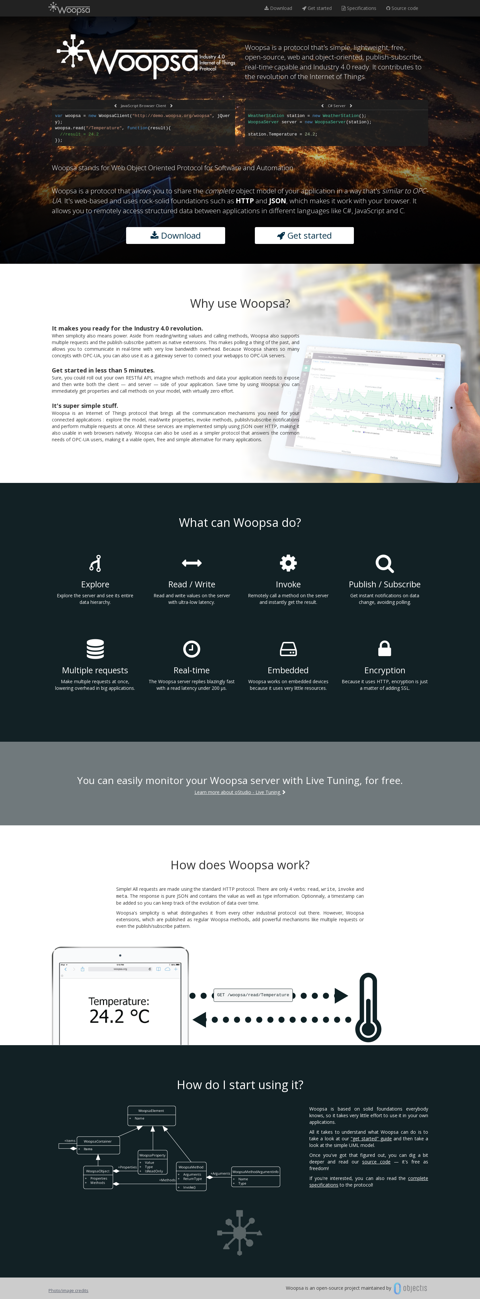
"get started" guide (371, 1138)
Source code (402, 8)
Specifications (359, 8)
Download (278, 8)
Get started (317, 8)
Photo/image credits (68, 1290)
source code (376, 1162)
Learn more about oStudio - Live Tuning (240, 792)
